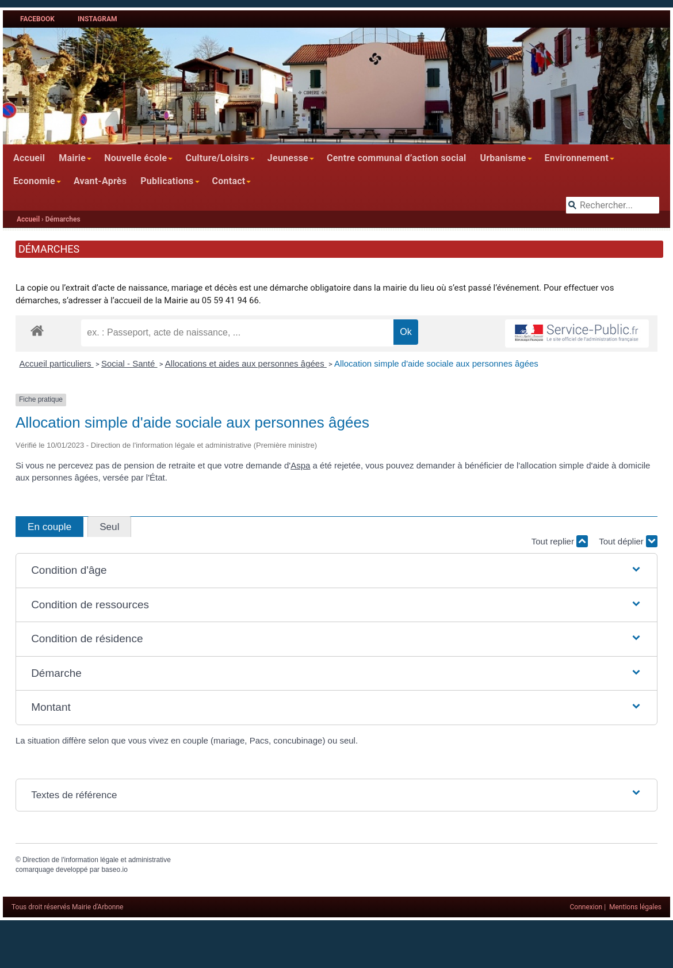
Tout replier (559, 541)
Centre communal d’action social (396, 158)
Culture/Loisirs (216, 158)
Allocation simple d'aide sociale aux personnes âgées (436, 363)
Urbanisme (503, 158)
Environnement (577, 158)
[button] (336, 571)
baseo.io (114, 870)
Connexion (586, 907)
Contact (229, 181)
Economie (34, 181)
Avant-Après (100, 181)
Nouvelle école (135, 158)
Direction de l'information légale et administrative (96, 860)
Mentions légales (635, 907)
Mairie (72, 158)
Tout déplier (628, 541)
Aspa (300, 465)
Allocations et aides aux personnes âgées (246, 363)
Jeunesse (287, 158)
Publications (166, 181)
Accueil (29, 158)
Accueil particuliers (57, 363)
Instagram (97, 19)
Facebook (37, 19)
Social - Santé (129, 363)
